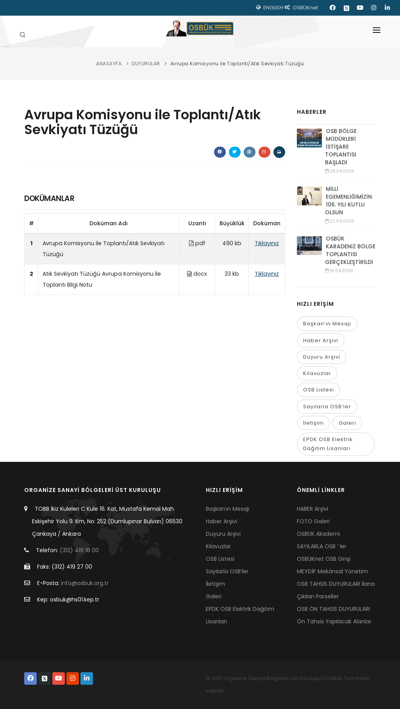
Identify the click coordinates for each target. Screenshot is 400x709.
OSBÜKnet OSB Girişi (323, 559)
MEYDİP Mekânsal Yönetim (332, 571)
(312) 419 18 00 (79, 550)
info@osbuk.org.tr (85, 583)
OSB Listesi (318, 390)
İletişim (313, 423)
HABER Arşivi (312, 509)
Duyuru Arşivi (321, 357)
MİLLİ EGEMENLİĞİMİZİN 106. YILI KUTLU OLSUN (348, 200)
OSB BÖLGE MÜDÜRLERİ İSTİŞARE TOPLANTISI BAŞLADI (341, 146)
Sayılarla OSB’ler (327, 406)
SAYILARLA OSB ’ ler (321, 546)
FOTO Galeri (313, 521)
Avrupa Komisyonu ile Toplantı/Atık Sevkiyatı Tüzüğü (237, 63)
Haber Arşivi (320, 340)
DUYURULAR (146, 63)
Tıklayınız (267, 243)
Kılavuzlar (317, 373)
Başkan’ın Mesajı (327, 323)
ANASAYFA (108, 63)
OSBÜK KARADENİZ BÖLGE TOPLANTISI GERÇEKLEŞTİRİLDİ (350, 250)
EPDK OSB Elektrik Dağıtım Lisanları (328, 444)
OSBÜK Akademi (318, 534)
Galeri (347, 423)
